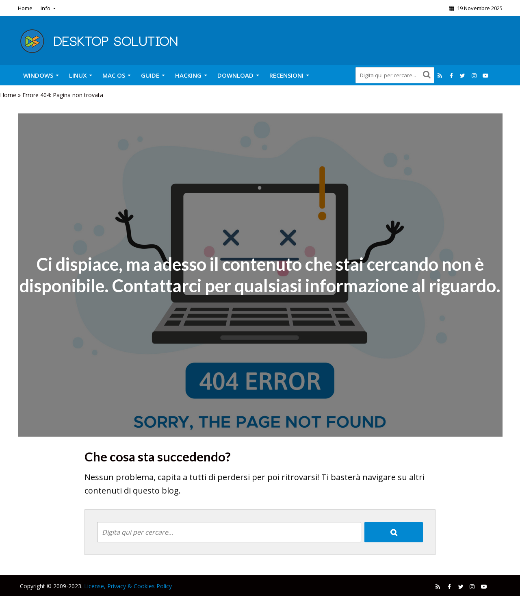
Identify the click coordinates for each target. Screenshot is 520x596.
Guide (150, 75)
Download (235, 75)
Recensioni (286, 75)
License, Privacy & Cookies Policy (128, 586)
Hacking (188, 75)
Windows (38, 75)
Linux (78, 75)
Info (45, 8)
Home (25, 8)
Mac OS (113, 75)
